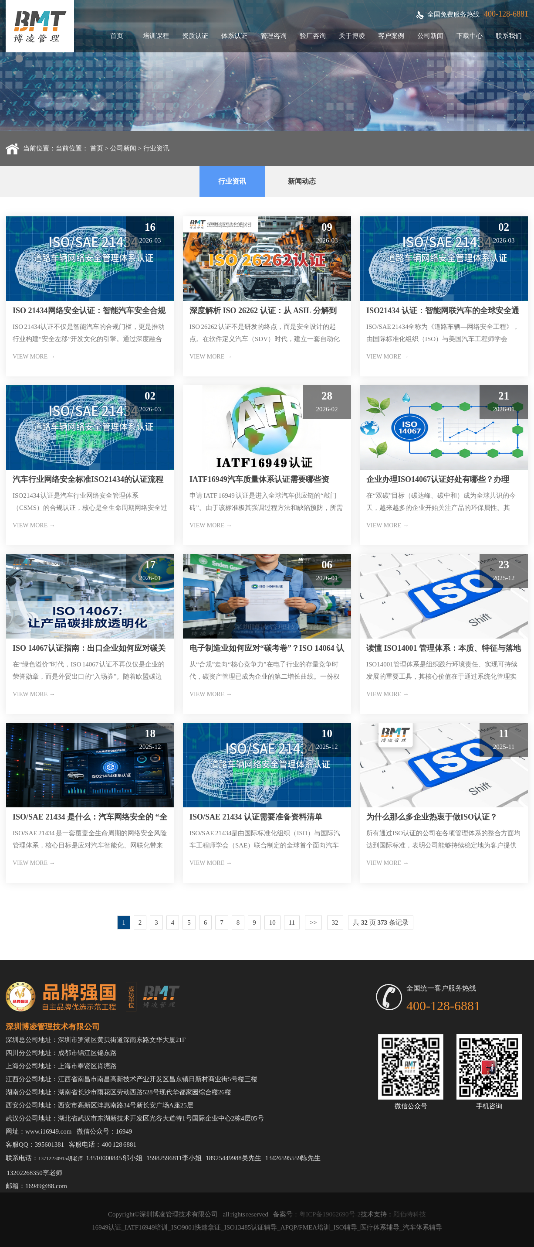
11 (292, 922)
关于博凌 (352, 35)
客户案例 (391, 35)
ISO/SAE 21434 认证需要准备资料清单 (255, 817)
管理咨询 (273, 35)
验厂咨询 (313, 35)
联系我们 (509, 35)
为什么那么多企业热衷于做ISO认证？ (431, 817)
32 (335, 922)
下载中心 (469, 35)
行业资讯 (156, 148)
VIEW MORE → (34, 356)
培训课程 (156, 35)
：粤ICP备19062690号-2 (327, 1214)
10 (272, 922)
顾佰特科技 (409, 1214)
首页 (116, 35)
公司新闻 (430, 35)
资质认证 (195, 35)
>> (313, 922)
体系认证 (234, 35)
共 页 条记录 (381, 922)
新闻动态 (302, 181)
